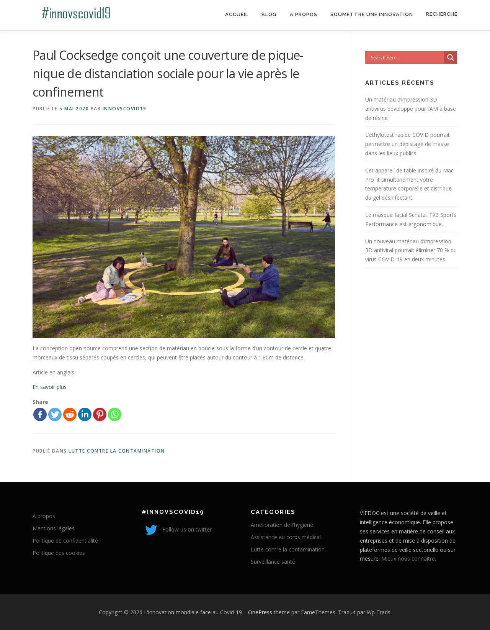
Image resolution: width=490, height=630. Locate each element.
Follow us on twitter (177, 529)
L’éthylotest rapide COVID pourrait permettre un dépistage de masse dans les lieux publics (407, 144)
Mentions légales (54, 528)
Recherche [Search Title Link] (441, 13)
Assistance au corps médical (286, 537)
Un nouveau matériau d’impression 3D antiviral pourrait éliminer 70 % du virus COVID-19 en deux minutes (411, 250)
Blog (269, 14)
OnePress (260, 612)
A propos (303, 14)
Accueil (236, 14)
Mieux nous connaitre (408, 558)
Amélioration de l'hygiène (282, 524)
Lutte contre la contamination (117, 451)
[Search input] (406, 57)
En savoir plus (50, 386)
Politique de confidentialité (65, 540)
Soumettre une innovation (371, 14)
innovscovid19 (125, 108)
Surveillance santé (273, 561)
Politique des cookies (59, 552)
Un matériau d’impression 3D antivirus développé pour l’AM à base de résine (410, 108)
